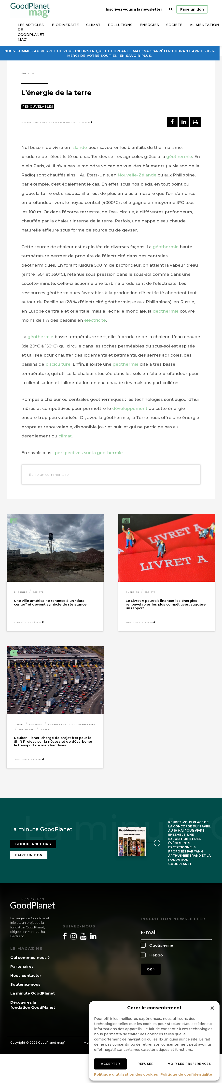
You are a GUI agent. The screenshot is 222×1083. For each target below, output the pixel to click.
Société (174, 25)
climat (65, 435)
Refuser (146, 1064)
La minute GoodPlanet (32, 993)
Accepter (110, 1064)
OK (151, 969)
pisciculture (57, 364)
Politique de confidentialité (186, 1074)
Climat (93, 25)
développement (129, 408)
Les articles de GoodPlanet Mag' (72, 724)
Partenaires (22, 966)
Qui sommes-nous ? (30, 957)
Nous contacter (25, 975)
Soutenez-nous (25, 984)
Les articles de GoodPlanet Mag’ (31, 32)
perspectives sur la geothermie (89, 452)
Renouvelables (37, 106)
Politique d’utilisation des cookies (126, 1074)
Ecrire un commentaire (49, 474)
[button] (212, 1008)
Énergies (149, 25)
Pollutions (120, 25)
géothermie (179, 156)
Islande (79, 147)
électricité (95, 320)
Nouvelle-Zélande (137, 175)
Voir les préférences (189, 1064)
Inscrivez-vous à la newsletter (134, 9)
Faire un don (192, 9)
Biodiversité (65, 25)
